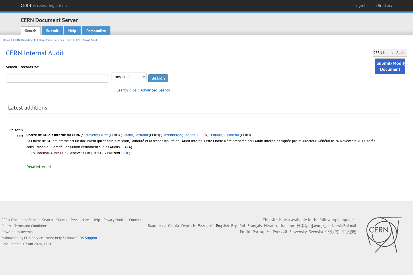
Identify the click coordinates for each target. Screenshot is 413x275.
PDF (125, 153)
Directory (384, 5)
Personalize (96, 30)
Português (261, 231)
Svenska (316, 231)
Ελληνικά (206, 225)
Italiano (287, 225)
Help (72, 30)
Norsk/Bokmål (344, 225)
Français (255, 225)
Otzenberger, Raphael (179, 134)
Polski (245, 231)
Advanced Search (155, 90)
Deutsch (188, 225)
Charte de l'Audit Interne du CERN (53, 134)
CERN (44, 5)
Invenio (27, 231)
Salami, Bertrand (135, 134)
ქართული (320, 225)
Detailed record (38, 166)
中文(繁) (349, 231)
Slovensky (298, 231)
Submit (52, 30)
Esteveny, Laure (96, 134)
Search (30, 30)
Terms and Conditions (30, 225)
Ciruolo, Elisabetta (225, 134)
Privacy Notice (115, 219)
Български (157, 225)
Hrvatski (271, 225)
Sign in (361, 5)
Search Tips (126, 90)
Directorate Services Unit (54, 40)
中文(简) (332, 231)
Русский (280, 231)
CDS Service (33, 237)
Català (173, 225)
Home (6, 40)
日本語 (303, 225)
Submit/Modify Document (391, 66)
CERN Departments (24, 40)
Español (238, 225)
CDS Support (87, 237)
